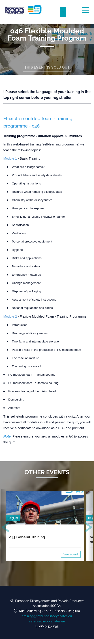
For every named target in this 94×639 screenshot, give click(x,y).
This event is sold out (47, 67)
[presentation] (6, 528)
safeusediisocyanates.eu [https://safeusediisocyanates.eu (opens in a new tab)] (47, 621)
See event (70, 554)
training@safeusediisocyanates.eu (47, 616)
